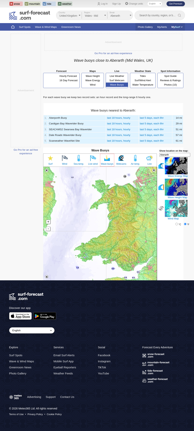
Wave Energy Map (178, 176)
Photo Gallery (145, 27)
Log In (104, 3)
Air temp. (135, 164)
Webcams (121, 164)
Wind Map (173, 218)
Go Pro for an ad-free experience (113, 53)
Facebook (104, 355)
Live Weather (117, 76)
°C (179, 224)
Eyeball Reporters (64, 367)
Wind (92, 84)
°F (188, 224)
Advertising (34, 396)
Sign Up (116, 3)
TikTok (102, 367)
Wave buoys (107, 164)
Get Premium (175, 3)
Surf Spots (25, 27)
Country (62, 13)
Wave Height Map (177, 197)
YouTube (103, 373)
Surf (50, 164)
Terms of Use (16, 414)
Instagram (104, 361)
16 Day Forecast (68, 80)
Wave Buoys (117, 84)
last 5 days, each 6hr (151, 117)
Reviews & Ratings (170, 80)
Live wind (93, 164)
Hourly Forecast (68, 76)
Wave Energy (92, 80)
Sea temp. (79, 164)
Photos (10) (170, 84)
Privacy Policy (35, 414)
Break (112, 13)
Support (51, 396)
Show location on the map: (173, 151)
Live (150, 164)
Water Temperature (142, 84)
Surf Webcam (117, 80)
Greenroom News (71, 27)
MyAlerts (162, 27)
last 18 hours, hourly (118, 117)
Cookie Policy (54, 414)
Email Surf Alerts (63, 355)
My (177, 27)
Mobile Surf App (63, 361)
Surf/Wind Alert (143, 80)
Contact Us (67, 396)
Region (87, 13)
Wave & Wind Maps (46, 27)
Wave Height (93, 76)
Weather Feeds (63, 373)
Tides (143, 76)
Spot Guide (170, 76)
